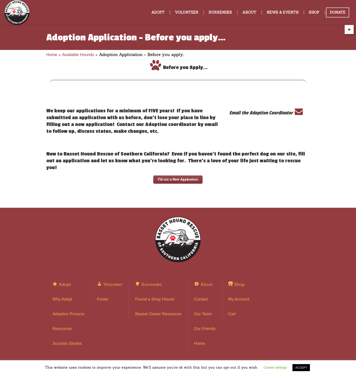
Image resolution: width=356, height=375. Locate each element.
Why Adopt (62, 299)
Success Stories (67, 343)
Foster (103, 299)
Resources (62, 328)
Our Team (203, 314)
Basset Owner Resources (158, 314)
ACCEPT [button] (301, 367)
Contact (201, 299)
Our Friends (205, 328)
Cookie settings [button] (275, 367)
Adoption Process (68, 314)
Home (51, 54)
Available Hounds (78, 54)
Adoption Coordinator (276, 113)
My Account (238, 299)
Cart (232, 314)
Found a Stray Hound (154, 299)
